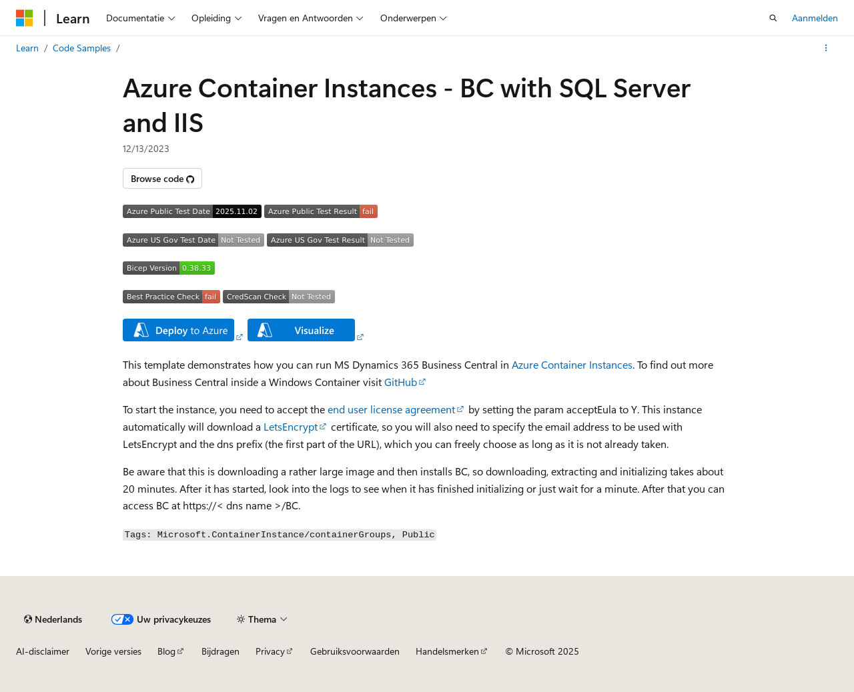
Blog (166, 651)
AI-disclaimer (42, 651)
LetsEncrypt (291, 426)
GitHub (400, 382)
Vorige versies (113, 651)
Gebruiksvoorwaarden (355, 651)
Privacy (270, 651)
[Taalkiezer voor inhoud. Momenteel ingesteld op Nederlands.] (53, 619)
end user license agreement (391, 409)
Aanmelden (815, 17)
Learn (27, 47)
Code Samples (82, 47)
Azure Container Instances (572, 364)
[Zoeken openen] (773, 18)
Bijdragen (220, 651)
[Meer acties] (826, 48)
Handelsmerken (447, 651)
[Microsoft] (24, 18)
